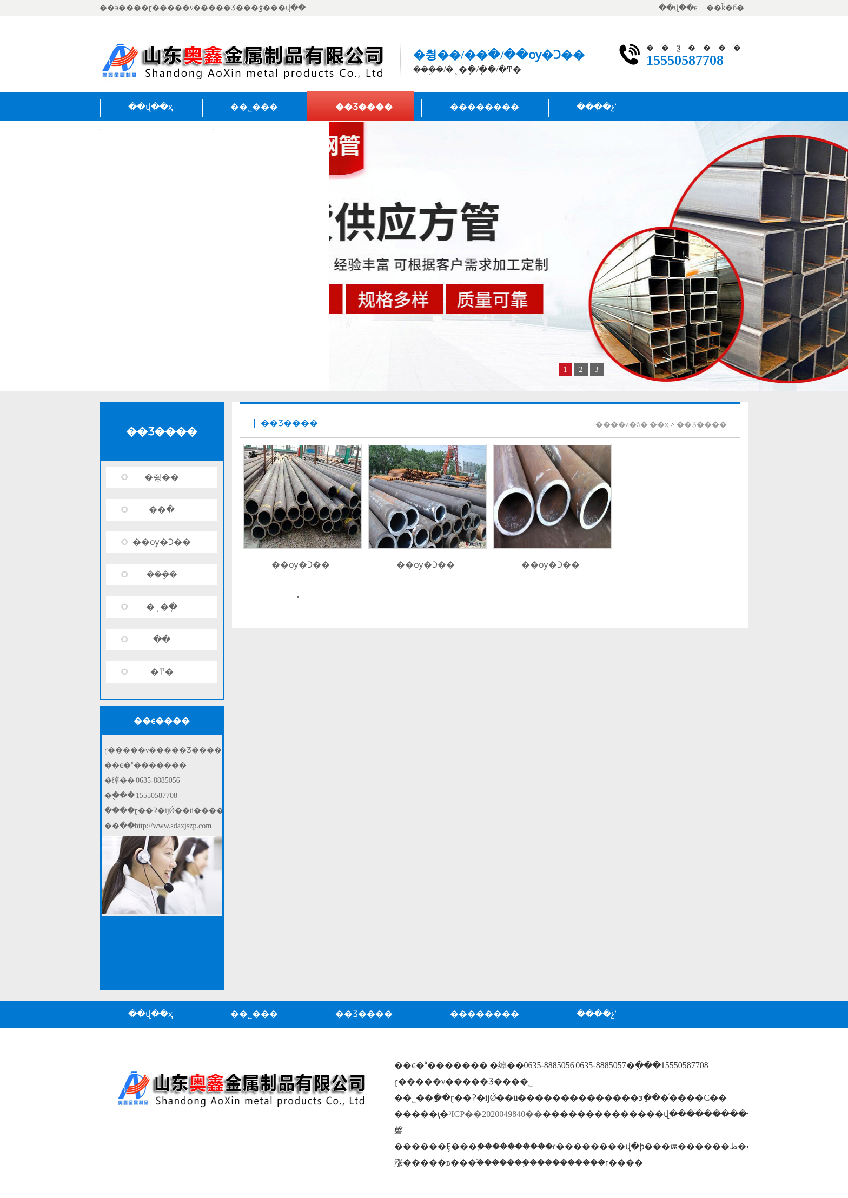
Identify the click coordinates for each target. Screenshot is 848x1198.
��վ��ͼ (678, 8)
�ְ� (161, 639)
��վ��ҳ (150, 106)
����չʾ (597, 106)
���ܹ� (162, 574)
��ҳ (659, 425)
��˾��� (254, 106)
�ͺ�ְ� (161, 606)
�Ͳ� (162, 671)
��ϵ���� (156, 137)
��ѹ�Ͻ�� (161, 542)
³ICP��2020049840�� (495, 1114)
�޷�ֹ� (162, 509)
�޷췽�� (161, 477)
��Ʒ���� (364, 106)
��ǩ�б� (725, 8)
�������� (484, 106)
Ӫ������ (271, 137)
